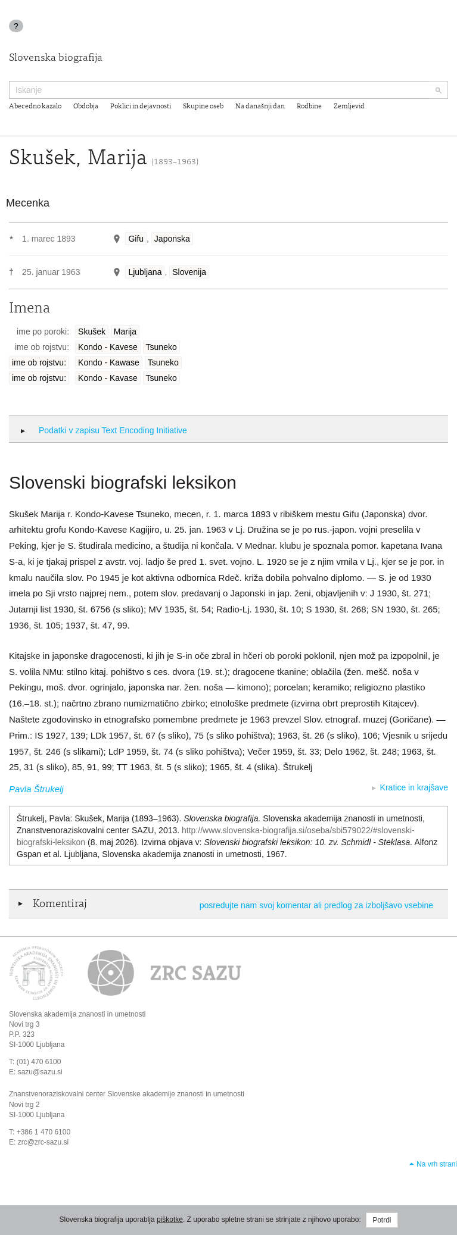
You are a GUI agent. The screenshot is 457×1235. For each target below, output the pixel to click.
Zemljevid (349, 106)
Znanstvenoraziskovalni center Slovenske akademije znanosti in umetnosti (126, 1094)
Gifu (136, 238)
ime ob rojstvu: (39, 362)
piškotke (170, 1219)
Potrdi (381, 1220)
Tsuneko (161, 347)
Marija (125, 331)
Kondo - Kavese (108, 347)
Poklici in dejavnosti (140, 106)
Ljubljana (144, 272)
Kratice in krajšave (414, 787)
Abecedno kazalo (35, 106)
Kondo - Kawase (108, 362)
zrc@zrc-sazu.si (43, 1142)
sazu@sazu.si (40, 1072)
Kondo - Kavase (108, 378)
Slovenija (189, 272)
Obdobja (85, 106)
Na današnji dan (260, 106)
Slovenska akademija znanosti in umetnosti (77, 1014)
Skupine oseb (203, 106)
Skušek (91, 331)
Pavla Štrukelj (36, 789)
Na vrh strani (436, 1164)
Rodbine (309, 106)
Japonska (172, 238)
